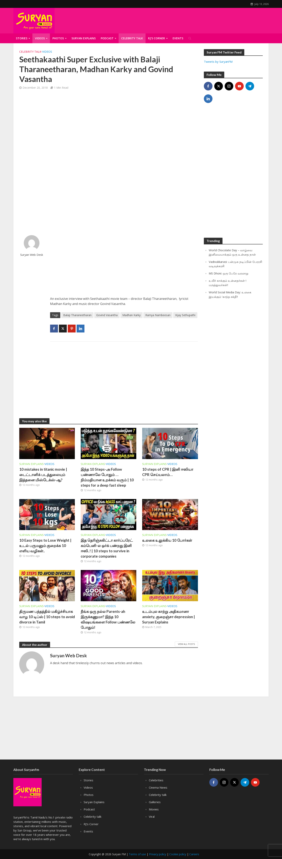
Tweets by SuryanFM (218, 62)
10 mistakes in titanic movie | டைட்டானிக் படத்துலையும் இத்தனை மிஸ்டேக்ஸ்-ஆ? (43, 474)
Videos (40, 38)
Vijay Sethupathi (185, 315)
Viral (152, 816)
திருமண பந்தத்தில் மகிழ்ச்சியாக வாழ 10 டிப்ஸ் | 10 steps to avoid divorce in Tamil (47, 616)
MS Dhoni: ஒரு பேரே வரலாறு (228, 273)
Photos (58, 38)
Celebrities (156, 780)
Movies (154, 809)
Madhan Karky (131, 315)
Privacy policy (157, 854)
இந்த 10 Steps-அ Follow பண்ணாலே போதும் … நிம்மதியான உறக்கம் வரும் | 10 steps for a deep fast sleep (107, 477)
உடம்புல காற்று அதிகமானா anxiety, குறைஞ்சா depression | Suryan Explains (168, 616)
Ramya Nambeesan (157, 315)
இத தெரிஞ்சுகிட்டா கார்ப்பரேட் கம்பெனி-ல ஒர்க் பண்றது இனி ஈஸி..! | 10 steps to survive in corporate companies (107, 548)
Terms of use (137, 854)
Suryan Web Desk (31, 255)
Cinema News (158, 787)
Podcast (107, 38)
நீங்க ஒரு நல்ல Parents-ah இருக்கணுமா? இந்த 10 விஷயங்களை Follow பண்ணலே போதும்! (108, 619)
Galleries (155, 802)
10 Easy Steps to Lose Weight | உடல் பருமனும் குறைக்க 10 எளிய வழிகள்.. (45, 545)
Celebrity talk (30, 51)
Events (88, 831)
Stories (21, 38)
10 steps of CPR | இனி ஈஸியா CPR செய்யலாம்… (167, 472)
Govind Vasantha (107, 315)
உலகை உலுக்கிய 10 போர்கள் (167, 540)
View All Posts (186, 644)
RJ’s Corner (91, 824)
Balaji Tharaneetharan (77, 315)
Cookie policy (177, 854)
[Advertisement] (124, 262)
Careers (194, 854)
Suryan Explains (83, 38)
